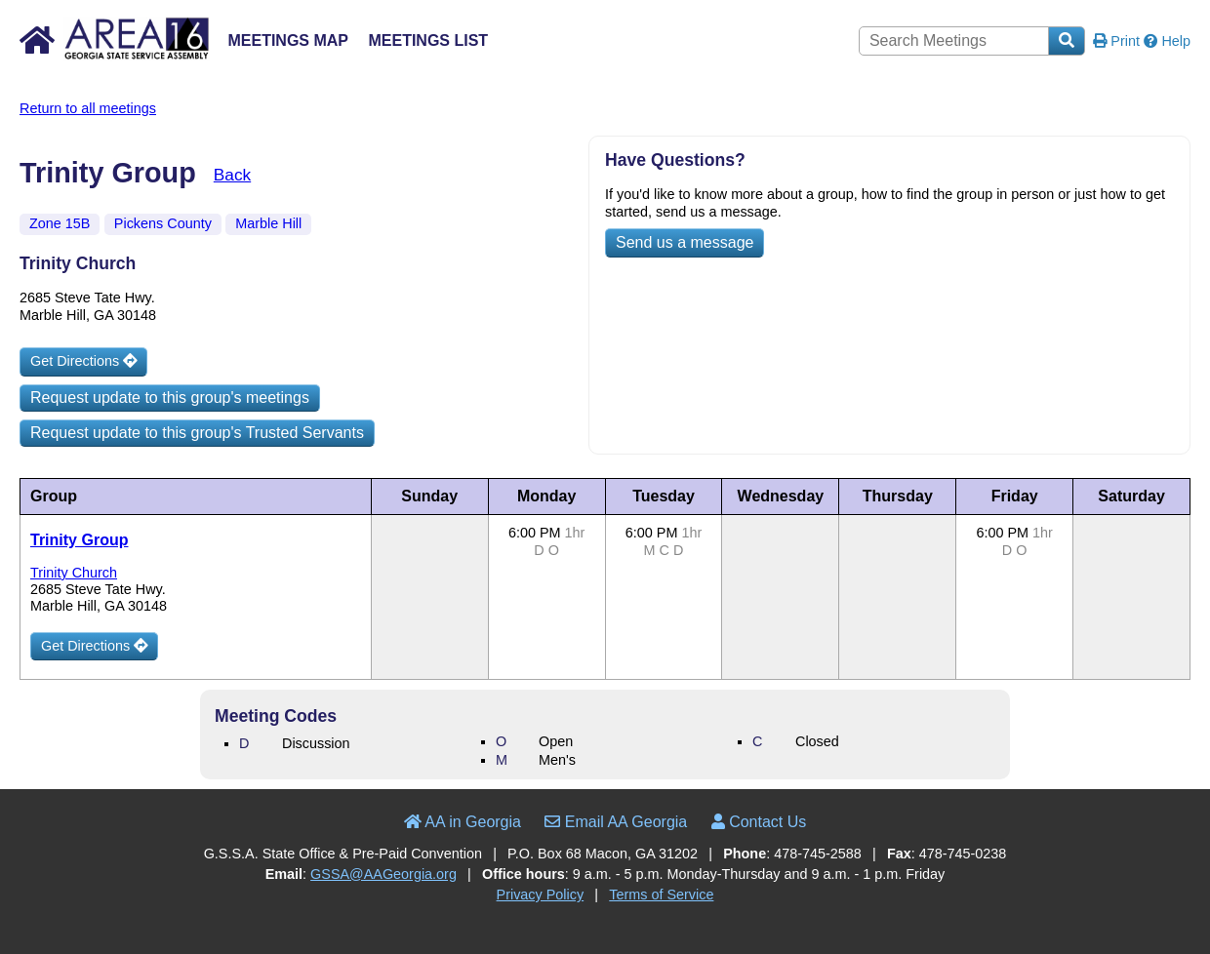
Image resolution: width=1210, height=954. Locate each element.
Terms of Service (661, 894)
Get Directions (83, 361)
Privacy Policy (541, 894)
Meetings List (428, 40)
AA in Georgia (462, 822)
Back (232, 174)
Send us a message (684, 242)
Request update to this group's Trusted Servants (197, 432)
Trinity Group (79, 540)
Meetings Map (287, 40)
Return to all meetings (88, 108)
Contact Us (759, 822)
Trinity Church (73, 572)
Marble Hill (268, 223)
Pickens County (163, 223)
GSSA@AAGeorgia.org (383, 874)
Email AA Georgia (615, 822)
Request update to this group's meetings (169, 397)
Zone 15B (59, 223)
